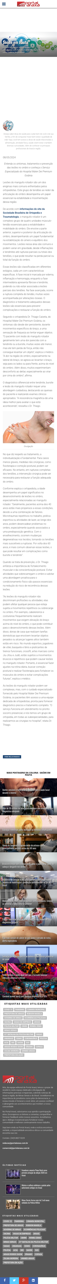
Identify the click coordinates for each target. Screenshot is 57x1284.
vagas (39, 1034)
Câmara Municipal (36, 1010)
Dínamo (29, 1047)
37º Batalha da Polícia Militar (18, 1034)
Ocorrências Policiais (35, 1018)
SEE (12, 1043)
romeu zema (36, 1026)
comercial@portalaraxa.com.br (16, 1148)
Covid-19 (8, 1010)
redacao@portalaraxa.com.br (15, 1143)
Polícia (43, 1038)
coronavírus (31, 1038)
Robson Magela (34, 1014)
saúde (20, 1043)
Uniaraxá (8, 1038)
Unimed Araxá (28, 1051)
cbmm (24, 1026)
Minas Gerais (10, 1030)
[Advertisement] (28, 87)
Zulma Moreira (11, 1051)
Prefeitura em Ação (13, 1055)
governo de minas (13, 1018)
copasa (39, 1047)
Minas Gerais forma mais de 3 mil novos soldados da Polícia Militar (35, 1201)
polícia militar (11, 1026)
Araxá (37, 1022)
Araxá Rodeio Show (13, 1047)
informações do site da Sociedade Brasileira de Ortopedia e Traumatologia (24, 213)
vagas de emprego (22, 1022)
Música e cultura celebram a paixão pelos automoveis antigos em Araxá (36, 1186)
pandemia (19, 1010)
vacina (7, 1022)
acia (6, 1043)
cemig (19, 1038)
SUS (27, 1043)
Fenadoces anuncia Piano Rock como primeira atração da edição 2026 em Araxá (34, 1173)
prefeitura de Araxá (14, 1014)
